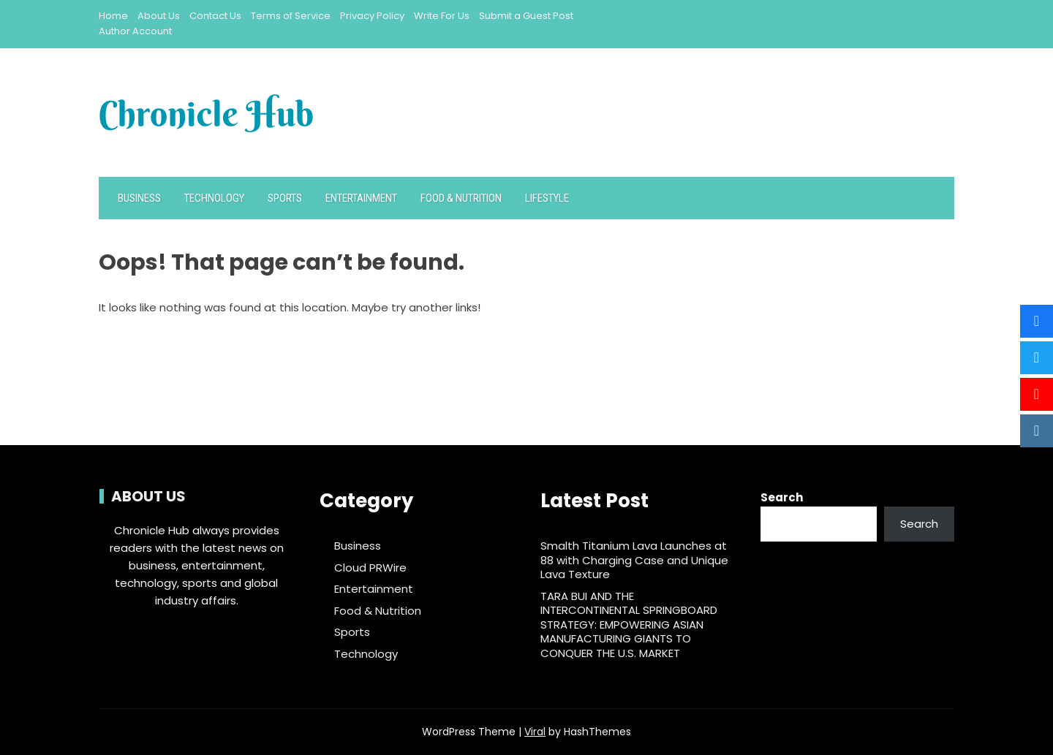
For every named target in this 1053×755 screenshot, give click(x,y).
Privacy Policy (372, 16)
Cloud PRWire (370, 568)
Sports (285, 198)
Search (781, 497)
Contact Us (215, 16)
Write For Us (441, 16)
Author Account (135, 31)
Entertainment (361, 198)
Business (139, 198)
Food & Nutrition (461, 198)
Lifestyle (547, 198)
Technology (214, 198)
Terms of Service (291, 16)
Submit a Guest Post (526, 16)
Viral (535, 731)
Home (113, 16)
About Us (158, 16)
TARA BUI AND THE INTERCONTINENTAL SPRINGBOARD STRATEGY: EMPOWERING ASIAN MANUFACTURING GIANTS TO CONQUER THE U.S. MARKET (628, 624)
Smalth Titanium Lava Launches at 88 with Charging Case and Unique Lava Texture (634, 560)
